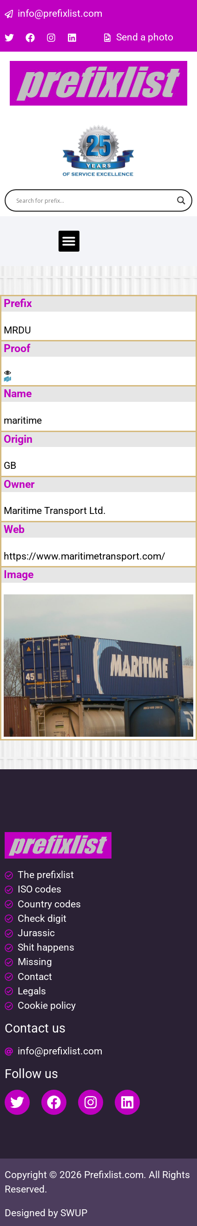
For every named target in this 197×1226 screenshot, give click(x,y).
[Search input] (94, 200)
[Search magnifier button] (181, 200)
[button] (69, 241)
